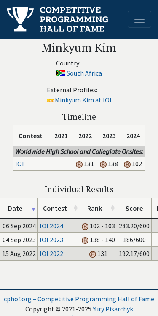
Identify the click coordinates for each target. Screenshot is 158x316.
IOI (19, 163)
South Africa (84, 73)
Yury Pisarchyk (113, 309)
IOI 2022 (51, 253)
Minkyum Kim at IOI (83, 100)
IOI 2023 (51, 239)
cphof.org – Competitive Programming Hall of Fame (79, 299)
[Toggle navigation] (139, 19)
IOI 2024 (51, 226)
